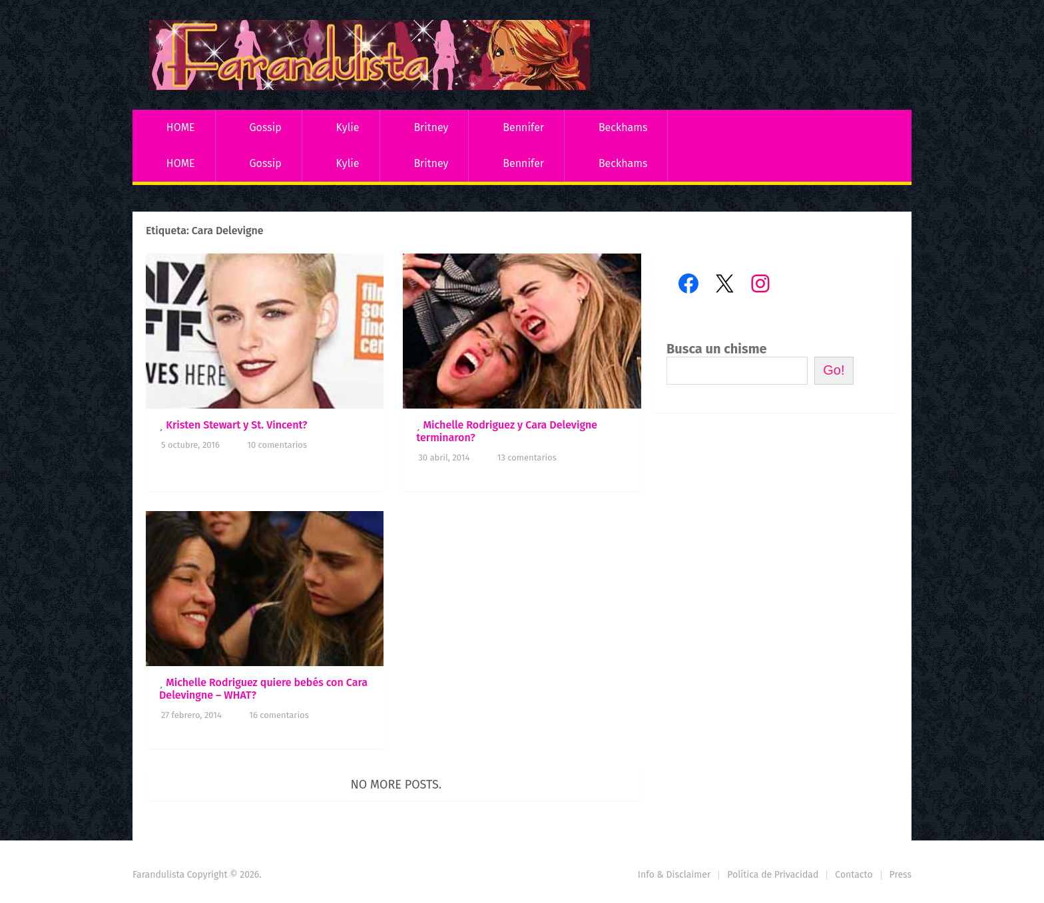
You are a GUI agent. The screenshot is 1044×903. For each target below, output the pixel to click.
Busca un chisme (716, 349)
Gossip (265, 127)
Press (901, 874)
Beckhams (623, 127)
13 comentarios (527, 457)
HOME (180, 127)
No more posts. (396, 784)
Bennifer (523, 127)
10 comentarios (277, 445)
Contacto (853, 874)
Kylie (348, 127)
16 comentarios (278, 715)
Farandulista (158, 874)
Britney (430, 127)
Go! (833, 370)
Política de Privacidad (772, 874)
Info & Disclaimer (674, 874)
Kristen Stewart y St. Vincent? (236, 425)
